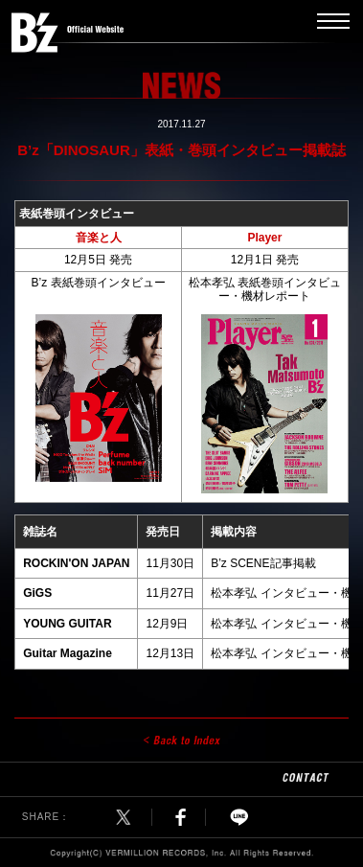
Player (264, 237)
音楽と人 (99, 237)
